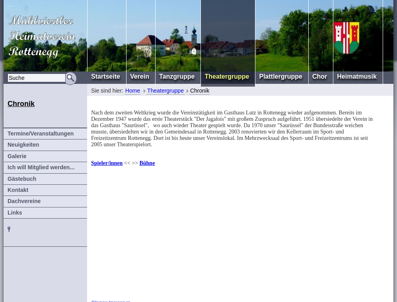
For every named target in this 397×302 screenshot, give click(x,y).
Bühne (147, 163)
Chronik (199, 90)
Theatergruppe (165, 90)
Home (132, 90)
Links (15, 212)
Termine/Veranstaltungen (41, 133)
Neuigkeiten (23, 144)
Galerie (17, 156)
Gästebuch (22, 179)
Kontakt (18, 190)
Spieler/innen (107, 163)
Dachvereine (24, 201)
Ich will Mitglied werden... (41, 167)
